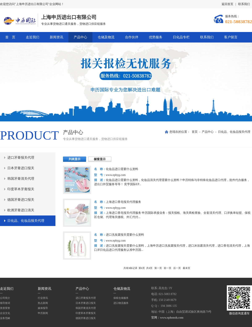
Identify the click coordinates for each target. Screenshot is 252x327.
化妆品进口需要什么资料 (122, 169)
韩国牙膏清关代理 (20, 178)
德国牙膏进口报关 (20, 199)
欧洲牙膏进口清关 (20, 210)
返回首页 (227, 4)
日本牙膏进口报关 (20, 168)
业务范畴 (5, 318)
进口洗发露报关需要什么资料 (125, 234)
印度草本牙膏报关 (20, 189)
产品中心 (80, 37)
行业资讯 (43, 297)
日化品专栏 (181, 37)
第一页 (158, 268)
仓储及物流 (106, 37)
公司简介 (5, 297)
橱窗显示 (100, 159)
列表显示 (74, 159)
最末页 (186, 268)
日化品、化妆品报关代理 (234, 131)
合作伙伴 (131, 37)
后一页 (177, 268)
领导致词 (5, 303)
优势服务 (155, 37)
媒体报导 (43, 308)
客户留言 (231, 37)
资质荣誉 (5, 308)
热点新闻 (43, 303)
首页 (195, 131)
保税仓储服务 (121, 297)
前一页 (167, 268)
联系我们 (244, 4)
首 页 (10, 37)
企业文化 (5, 313)
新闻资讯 (56, 37)
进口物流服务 (121, 303)
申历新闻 (43, 313)
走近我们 (32, 37)
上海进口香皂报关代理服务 (123, 201)
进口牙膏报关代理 (20, 157)
